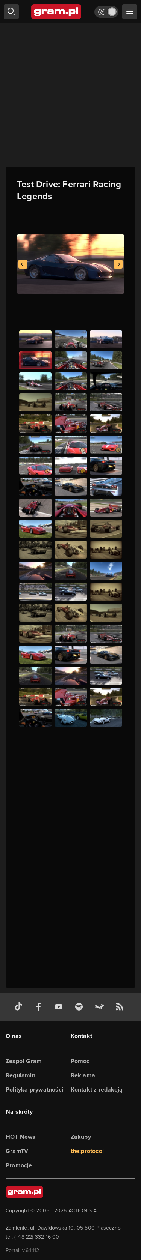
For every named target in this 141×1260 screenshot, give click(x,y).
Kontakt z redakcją (97, 1089)
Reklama (83, 1075)
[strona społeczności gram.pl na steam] (101, 1007)
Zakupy (81, 1136)
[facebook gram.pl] (40, 1007)
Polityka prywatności (34, 1089)
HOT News (21, 1136)
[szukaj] (11, 11)
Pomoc (80, 1061)
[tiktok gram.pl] (20, 1007)
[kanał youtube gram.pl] (60, 1007)
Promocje (19, 1165)
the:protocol (87, 1151)
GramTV (17, 1151)
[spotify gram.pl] (80, 1007)
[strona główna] (56, 11)
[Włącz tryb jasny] (106, 12)
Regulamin (20, 1075)
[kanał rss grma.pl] (121, 1007)
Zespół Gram (24, 1061)
